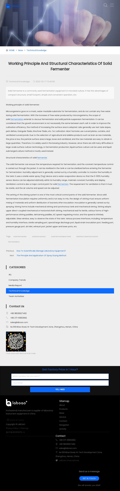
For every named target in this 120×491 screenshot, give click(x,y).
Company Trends (17, 280)
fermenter (42, 157)
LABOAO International (69, 460)
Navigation (64, 425)
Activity (62, 429)
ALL (10, 274)
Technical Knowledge (36, 50)
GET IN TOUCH (89, 478)
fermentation (17, 119)
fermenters (63, 184)
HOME (11, 50)
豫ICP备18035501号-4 (15, 432)
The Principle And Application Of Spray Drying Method (41, 255)
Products (63, 409)
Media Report (15, 285)
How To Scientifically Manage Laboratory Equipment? (41, 251)
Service (62, 417)
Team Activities (16, 296)
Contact (63, 421)
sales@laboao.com (19, 322)
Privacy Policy (12, 428)
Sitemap (24, 428)
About (62, 405)
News (20, 50)
